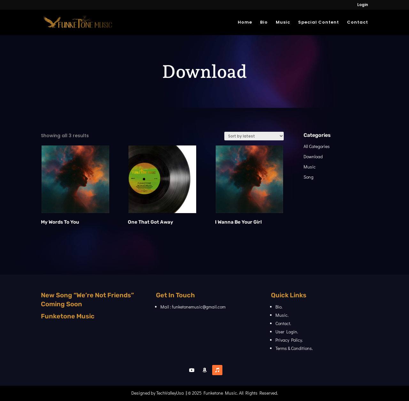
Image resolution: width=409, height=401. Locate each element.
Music (283, 22)
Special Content (318, 22)
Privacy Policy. (289, 340)
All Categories (318, 146)
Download (315, 156)
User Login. (286, 332)
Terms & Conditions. (294, 348)
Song (310, 177)
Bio (264, 22)
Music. (282, 315)
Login (362, 5)
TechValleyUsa (170, 393)
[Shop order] (248, 136)
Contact (357, 22)
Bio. (278, 307)
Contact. (283, 323)
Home (245, 22)
